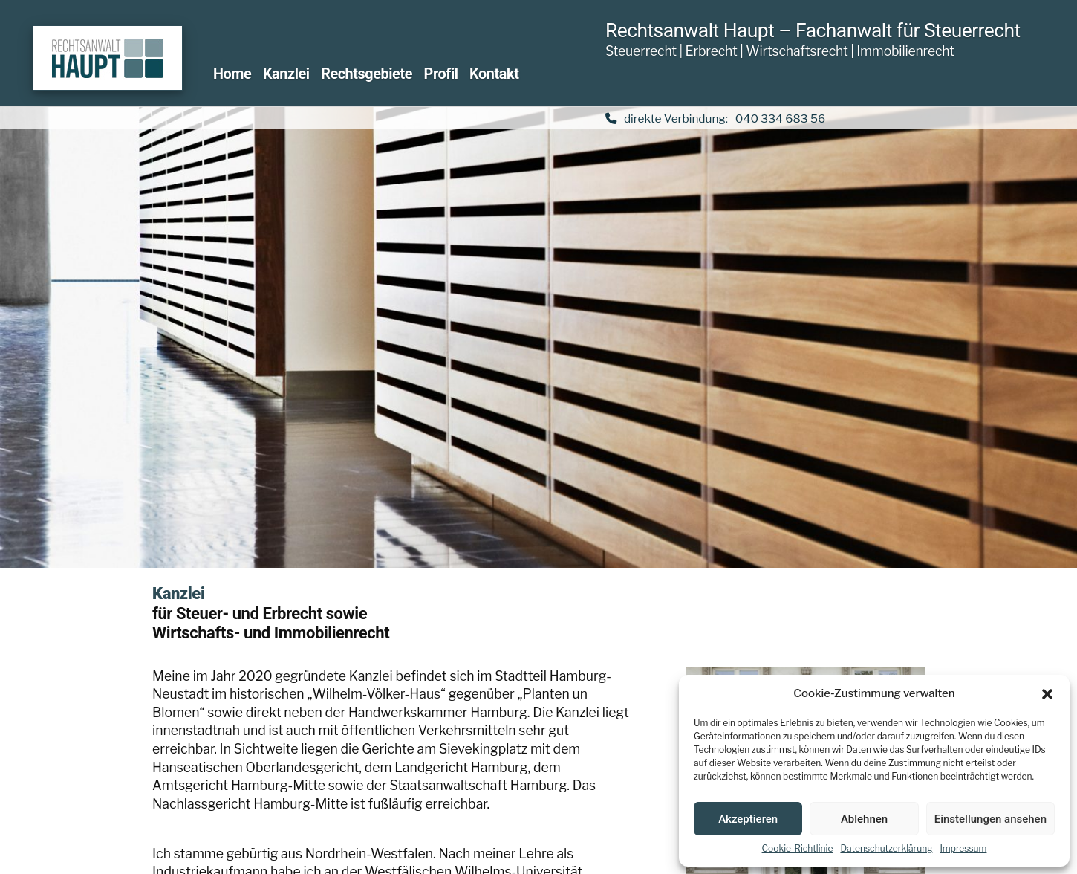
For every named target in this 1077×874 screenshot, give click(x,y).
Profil (441, 73)
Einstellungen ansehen (990, 819)
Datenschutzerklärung (886, 848)
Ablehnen (864, 819)
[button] (1047, 694)
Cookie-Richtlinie (797, 848)
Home (232, 73)
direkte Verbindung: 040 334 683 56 (715, 118)
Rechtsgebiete (366, 73)
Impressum (963, 848)
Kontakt (493, 73)
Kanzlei (286, 73)
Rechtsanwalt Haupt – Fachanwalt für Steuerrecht (813, 30)
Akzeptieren (748, 819)
